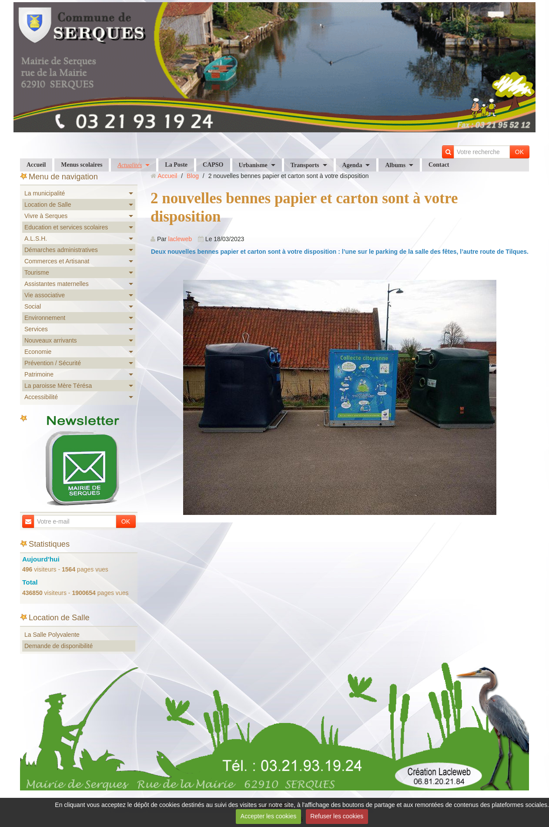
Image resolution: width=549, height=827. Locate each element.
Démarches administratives (61, 249)
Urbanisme (253, 165)
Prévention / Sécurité (52, 363)
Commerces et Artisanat (56, 261)
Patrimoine (39, 374)
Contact (438, 164)
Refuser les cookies (336, 816)
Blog (193, 175)
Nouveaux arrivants (50, 340)
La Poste (176, 164)
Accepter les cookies (268, 816)
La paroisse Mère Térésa (58, 385)
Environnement (44, 317)
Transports (305, 165)
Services (36, 329)
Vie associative (44, 295)
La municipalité (44, 193)
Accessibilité (41, 396)
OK (519, 151)
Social (32, 306)
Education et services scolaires (66, 227)
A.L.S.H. (35, 238)
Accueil (36, 164)
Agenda (352, 165)
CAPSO (213, 164)
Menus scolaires (81, 164)
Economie (37, 351)
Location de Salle (47, 204)
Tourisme (36, 272)
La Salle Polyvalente (52, 634)
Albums (395, 165)
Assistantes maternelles (56, 283)
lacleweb (180, 238)
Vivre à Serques (45, 215)
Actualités (129, 165)
